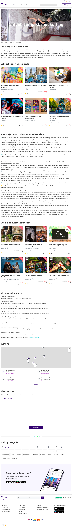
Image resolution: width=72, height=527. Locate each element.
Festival (62, 454)
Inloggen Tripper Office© (42, 509)
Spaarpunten (22, 509)
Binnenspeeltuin (5, 454)
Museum (39, 451)
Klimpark (12, 451)
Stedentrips (35, 454)
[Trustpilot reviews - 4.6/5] (63, 498)
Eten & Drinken (41, 447)
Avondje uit (32, 447)
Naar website (36, 427)
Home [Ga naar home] (2, 42)
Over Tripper (22, 507)
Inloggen (66, 5)
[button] (28, 359)
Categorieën (12, 4)
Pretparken (25, 451)
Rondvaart (42, 454)
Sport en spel (52, 451)
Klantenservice (5, 507)
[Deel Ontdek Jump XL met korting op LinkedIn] (39, 436)
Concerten (56, 454)
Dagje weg (5, 447)
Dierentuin (32, 451)
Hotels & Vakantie (21, 447)
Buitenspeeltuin (26, 454)
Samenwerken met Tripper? (43, 507)
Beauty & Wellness (53, 447)
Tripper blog (21, 511)
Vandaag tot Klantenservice (8, 1)
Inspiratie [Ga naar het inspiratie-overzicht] (6, 42)
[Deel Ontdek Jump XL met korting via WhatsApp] (37, 436)
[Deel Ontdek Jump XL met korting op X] (35, 436)
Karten (12, 454)
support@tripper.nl (6, 511)
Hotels (12, 447)
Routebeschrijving (10, 373)
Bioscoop (19, 454)
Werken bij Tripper (23, 513)
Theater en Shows (6, 458)
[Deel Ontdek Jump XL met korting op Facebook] (32, 436)
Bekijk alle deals (9, 398)
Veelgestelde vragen (6, 509)
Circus (45, 451)
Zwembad (18, 451)
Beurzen (49, 454)
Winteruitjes (14, 458)
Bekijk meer (36, 384)
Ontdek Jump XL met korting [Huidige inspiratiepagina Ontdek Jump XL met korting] (15, 42)
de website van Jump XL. (34, 337)
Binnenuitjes (4, 451)
